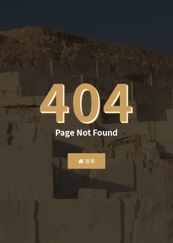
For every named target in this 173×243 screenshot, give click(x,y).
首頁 (86, 161)
